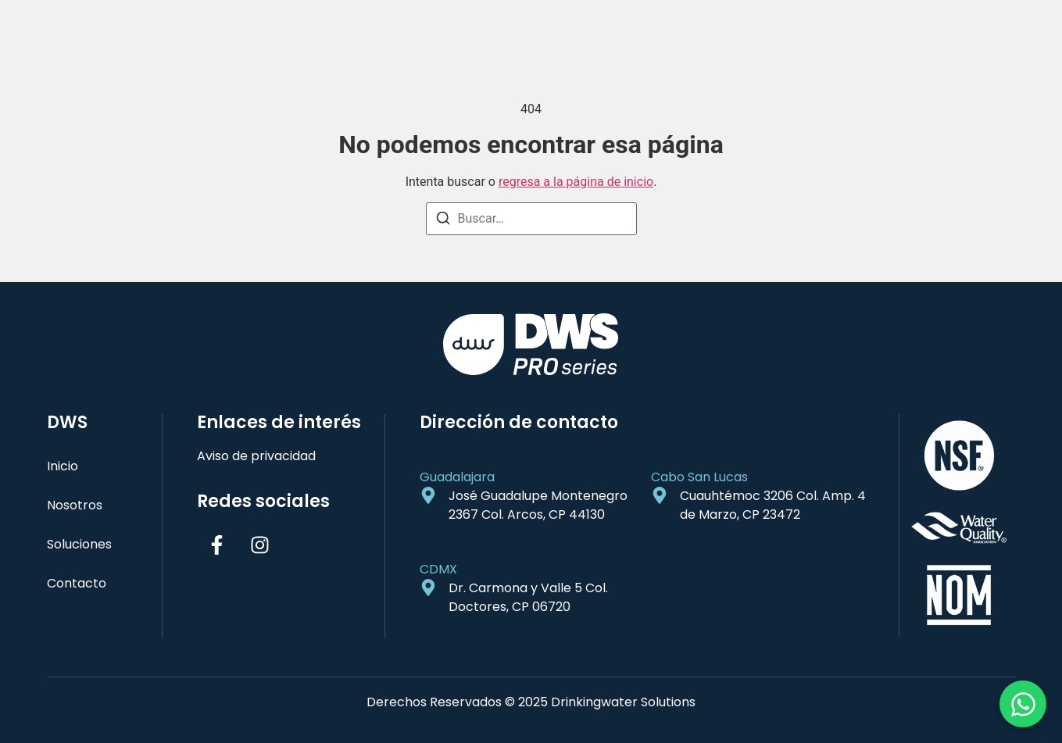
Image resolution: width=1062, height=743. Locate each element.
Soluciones (79, 544)
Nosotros (74, 505)
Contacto (76, 583)
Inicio (62, 466)
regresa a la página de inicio (576, 181)
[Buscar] (443, 221)
